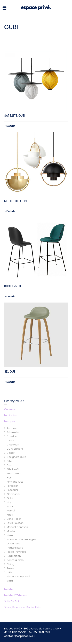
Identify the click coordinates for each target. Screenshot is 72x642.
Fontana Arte (15, 481)
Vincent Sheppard (18, 576)
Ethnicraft (13, 469)
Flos (9, 477)
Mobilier (9, 589)
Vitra (10, 580)
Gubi (10, 498)
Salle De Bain (12, 601)
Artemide (13, 432)
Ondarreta (13, 543)
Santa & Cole (15, 560)
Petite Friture (15, 547)
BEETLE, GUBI (12, 286)
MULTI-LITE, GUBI (15, 201)
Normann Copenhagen (21, 539)
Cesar (10, 440)
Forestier (12, 486)
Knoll (10, 514)
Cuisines (9, 409)
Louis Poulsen (15, 523)
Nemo (10, 535)
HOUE (10, 506)
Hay (9, 502)
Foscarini (12, 490)
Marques (9, 421)
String (10, 564)
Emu (9, 465)
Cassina (12, 436)
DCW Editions (15, 448)
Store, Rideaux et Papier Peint (23, 607)
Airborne (12, 428)
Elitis (9, 461)
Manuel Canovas (17, 527)
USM (9, 572)
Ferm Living (13, 473)
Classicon (13, 444)
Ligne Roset (14, 519)
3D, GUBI (10, 372)
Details (10, 126)
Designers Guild (16, 457)
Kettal (11, 510)
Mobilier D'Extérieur (15, 595)
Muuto (11, 531)
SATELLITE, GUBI (14, 116)
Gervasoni (13, 494)
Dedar (10, 453)
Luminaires (11, 415)
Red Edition (14, 556)
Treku (10, 568)
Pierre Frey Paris (16, 552)
